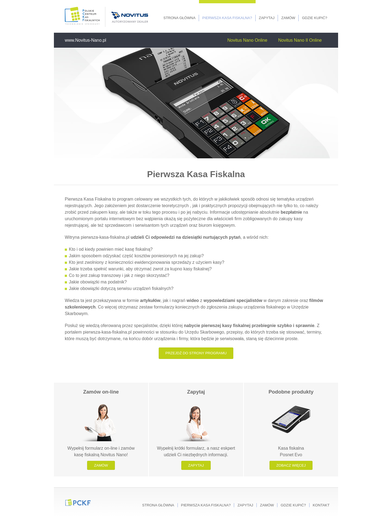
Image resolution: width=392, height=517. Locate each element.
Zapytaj (267, 18)
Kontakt (321, 505)
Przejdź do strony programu (196, 353)
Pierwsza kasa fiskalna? (227, 18)
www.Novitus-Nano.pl (85, 40)
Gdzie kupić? (314, 18)
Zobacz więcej (291, 465)
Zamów (288, 18)
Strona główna (179, 18)
